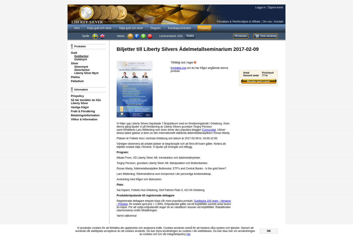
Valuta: (121, 36)
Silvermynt (81, 66)
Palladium (77, 81)
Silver (74, 63)
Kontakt (278, 21)
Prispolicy (77, 96)
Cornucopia (209, 129)
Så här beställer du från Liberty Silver (86, 102)
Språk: (86, 36)
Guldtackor (81, 56)
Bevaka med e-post (258, 81)
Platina (75, 77)
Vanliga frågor (80, 107)
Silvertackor (82, 70)
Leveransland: (171, 36)
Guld (74, 52)
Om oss (267, 21)
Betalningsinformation (85, 115)
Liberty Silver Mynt (86, 73)
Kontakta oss (178, 68)
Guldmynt (80, 59)
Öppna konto (275, 7)
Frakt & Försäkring (83, 111)
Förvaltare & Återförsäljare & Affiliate (238, 21)
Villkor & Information (84, 119)
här (188, 234)
